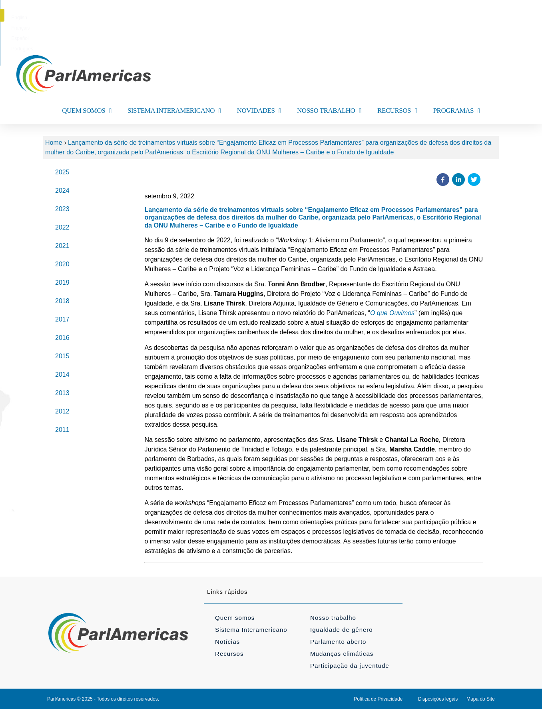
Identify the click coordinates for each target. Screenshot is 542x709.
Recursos (229, 653)
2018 (62, 301)
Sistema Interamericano (251, 629)
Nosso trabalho (333, 617)
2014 (62, 374)
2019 (62, 282)
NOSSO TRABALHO (329, 111)
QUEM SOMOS (87, 111)
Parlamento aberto (338, 641)
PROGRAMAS (456, 111)
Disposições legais (438, 699)
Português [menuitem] (313, 17)
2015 (62, 356)
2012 (62, 411)
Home (53, 142)
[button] (500, 15)
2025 (62, 172)
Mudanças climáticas (341, 653)
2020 (62, 264)
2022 (62, 227)
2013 (62, 392)
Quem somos (235, 617)
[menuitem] (234, 17)
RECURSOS (397, 111)
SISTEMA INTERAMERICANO (174, 111)
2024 (62, 190)
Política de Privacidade (378, 699)
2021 (62, 245)
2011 (62, 429)
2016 (62, 337)
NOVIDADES (259, 111)
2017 (62, 319)
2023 (62, 209)
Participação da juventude (349, 665)
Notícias (227, 641)
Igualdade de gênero (341, 629)
